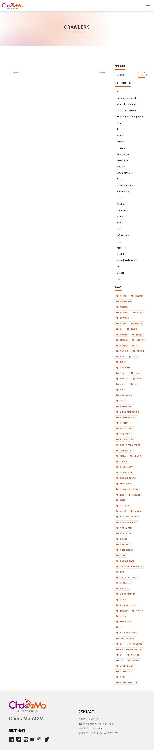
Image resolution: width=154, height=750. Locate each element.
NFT (119, 229)
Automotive (123, 191)
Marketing (122, 248)
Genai (121, 373)
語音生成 (137, 324)
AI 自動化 (122, 313)
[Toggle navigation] (148, 5)
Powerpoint (125, 395)
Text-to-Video (126, 605)
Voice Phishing (126, 578)
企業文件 (138, 340)
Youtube (121, 254)
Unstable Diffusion (129, 567)
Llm (135, 373)
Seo (119, 123)
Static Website (126, 683)
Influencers (123, 235)
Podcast (121, 148)
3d (134, 384)
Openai (122, 462)
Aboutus (121, 210)
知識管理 (122, 346)
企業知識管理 (124, 302)
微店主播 (122, 611)
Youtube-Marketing (127, 260)
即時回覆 (122, 335)
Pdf (119, 198)
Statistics (124, 671)
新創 (120, 495)
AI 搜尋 (121, 296)
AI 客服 (132, 329)
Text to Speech (126, 633)
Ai (118, 92)
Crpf (120, 555)
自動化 (137, 335)
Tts (120, 572)
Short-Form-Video (128, 445)
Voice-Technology (126, 104)
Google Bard (125, 561)
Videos (120, 216)
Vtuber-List (124, 666)
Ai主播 (120, 179)
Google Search (126, 478)
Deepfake (123, 506)
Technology (123, 154)
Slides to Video (126, 417)
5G (118, 266)
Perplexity (124, 473)
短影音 (121, 500)
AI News (137, 511)
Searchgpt (124, 467)
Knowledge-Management (130, 117)
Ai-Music (123, 583)
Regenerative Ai (127, 489)
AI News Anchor (127, 517)
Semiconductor (125, 185)
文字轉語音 (123, 318)
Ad (119, 390)
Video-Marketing (126, 173)
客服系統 (122, 340)
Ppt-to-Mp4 (124, 428)
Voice (138, 379)
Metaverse (122, 160)
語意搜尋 (137, 296)
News (120, 223)
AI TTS (138, 313)
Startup (121, 166)
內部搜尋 (122, 307)
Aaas (133, 357)
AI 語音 (121, 324)
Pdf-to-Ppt (124, 406)
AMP (120, 677)
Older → (104, 72)
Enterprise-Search (127, 98)
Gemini (138, 351)
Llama (135, 456)
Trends (120, 142)
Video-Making (125, 594)
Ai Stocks (123, 533)
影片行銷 (134, 495)
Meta (121, 456)
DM (118, 279)
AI (118, 129)
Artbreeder (124, 550)
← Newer (15, 72)
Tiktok (122, 539)
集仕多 (121, 362)
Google (122, 351)
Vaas (121, 600)
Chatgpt (121, 204)
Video (120, 135)
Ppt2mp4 (123, 423)
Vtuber (133, 660)
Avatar (122, 379)
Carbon (121, 273)
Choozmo (123, 368)
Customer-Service (126, 110)
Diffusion (123, 451)
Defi (119, 241)
